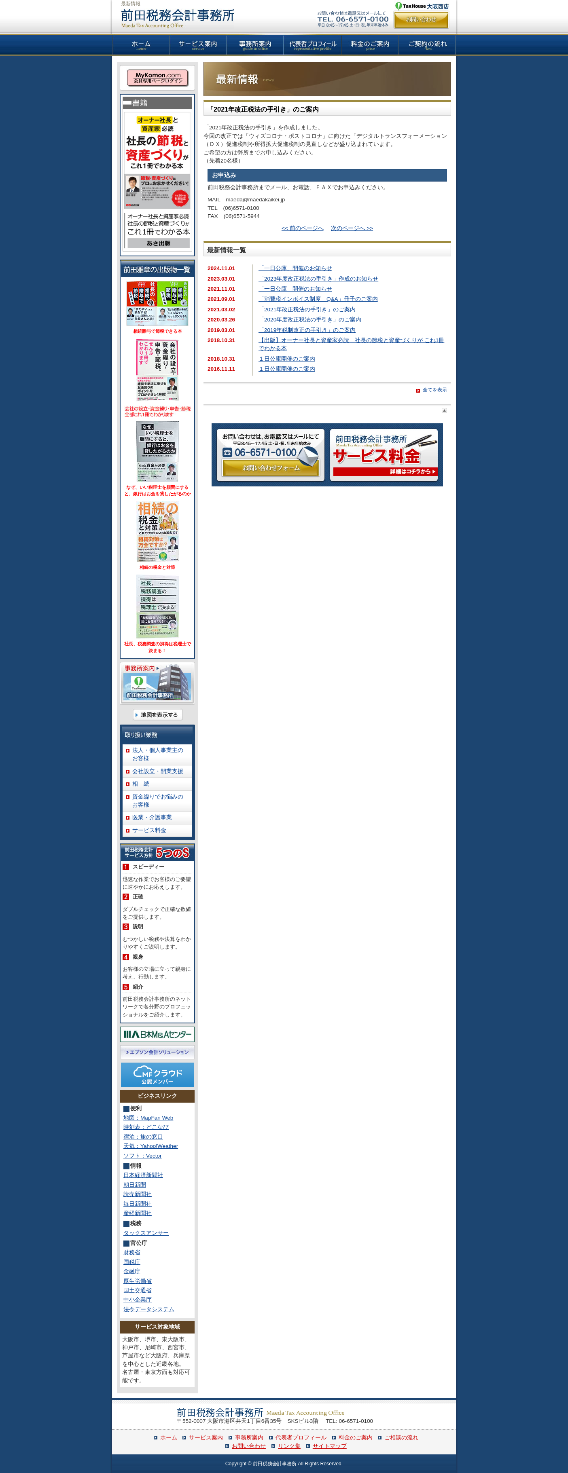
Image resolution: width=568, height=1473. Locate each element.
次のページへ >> (352, 228)
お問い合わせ (249, 1446)
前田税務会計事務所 (275, 1464)
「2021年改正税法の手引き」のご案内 (263, 109)
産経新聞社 (137, 1213)
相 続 (140, 784)
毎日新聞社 (137, 1204)
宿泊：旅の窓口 (143, 1137)
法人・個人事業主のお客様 (157, 754)
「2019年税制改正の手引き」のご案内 (307, 330)
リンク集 (289, 1446)
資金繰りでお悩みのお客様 (157, 801)
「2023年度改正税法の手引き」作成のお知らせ (318, 279)
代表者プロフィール (301, 1438)
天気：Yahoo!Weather (150, 1146)
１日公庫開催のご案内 (287, 359)
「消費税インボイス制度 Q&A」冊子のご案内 (318, 299)
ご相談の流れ (401, 1438)
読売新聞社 (137, 1194)
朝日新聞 (134, 1185)
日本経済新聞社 (143, 1175)
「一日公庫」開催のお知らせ (295, 268)
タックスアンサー (146, 1233)
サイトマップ (330, 1446)
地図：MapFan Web (148, 1118)
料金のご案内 (356, 1438)
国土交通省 (137, 1290)
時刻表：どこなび (146, 1127)
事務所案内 (249, 1438)
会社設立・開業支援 (157, 771)
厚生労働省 (137, 1281)
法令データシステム (148, 1309)
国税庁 (131, 1262)
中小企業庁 (137, 1300)
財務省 (131, 1252)
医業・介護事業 (152, 817)
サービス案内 (206, 1438)
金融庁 (131, 1271)
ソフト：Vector (142, 1156)
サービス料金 (149, 830)
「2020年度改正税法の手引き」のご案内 (310, 320)
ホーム (168, 1438)
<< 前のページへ (303, 228)
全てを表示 (435, 390)
